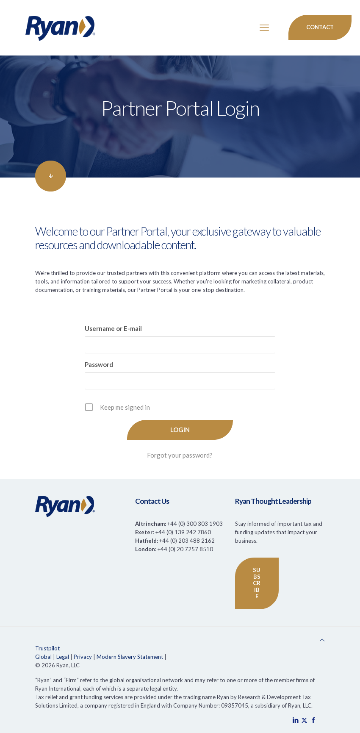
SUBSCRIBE (256, 583)
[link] (50, 176)
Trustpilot (47, 648)
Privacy (83, 656)
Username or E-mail (113, 328)
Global (43, 656)
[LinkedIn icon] (295, 720)
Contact (320, 27)
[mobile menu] (264, 27)
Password (99, 364)
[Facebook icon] (313, 720)
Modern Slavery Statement (130, 656)
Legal (62, 656)
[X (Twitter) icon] (304, 720)
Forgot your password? (180, 455)
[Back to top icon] (322, 640)
